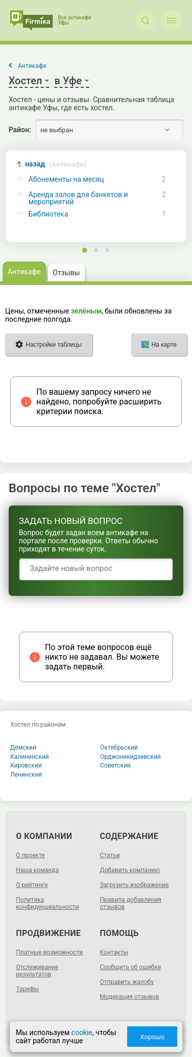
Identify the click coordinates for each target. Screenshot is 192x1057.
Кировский (26, 765)
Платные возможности (49, 952)
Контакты (114, 952)
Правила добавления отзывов (130, 903)
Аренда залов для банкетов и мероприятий (78, 198)
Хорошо (152, 1037)
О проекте (30, 855)
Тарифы (27, 989)
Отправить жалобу (127, 982)
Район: (20, 130)
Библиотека (48, 214)
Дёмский (23, 747)
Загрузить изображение (134, 884)
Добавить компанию (130, 870)
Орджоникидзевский (130, 756)
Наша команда (37, 870)
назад (56, 164)
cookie (81, 1032)
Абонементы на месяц (66, 179)
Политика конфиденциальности (47, 903)
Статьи (110, 855)
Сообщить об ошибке (130, 967)
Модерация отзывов (129, 996)
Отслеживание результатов (37, 971)
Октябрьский (119, 747)
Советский (115, 765)
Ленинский (26, 774)
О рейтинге (32, 884)
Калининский (29, 756)
